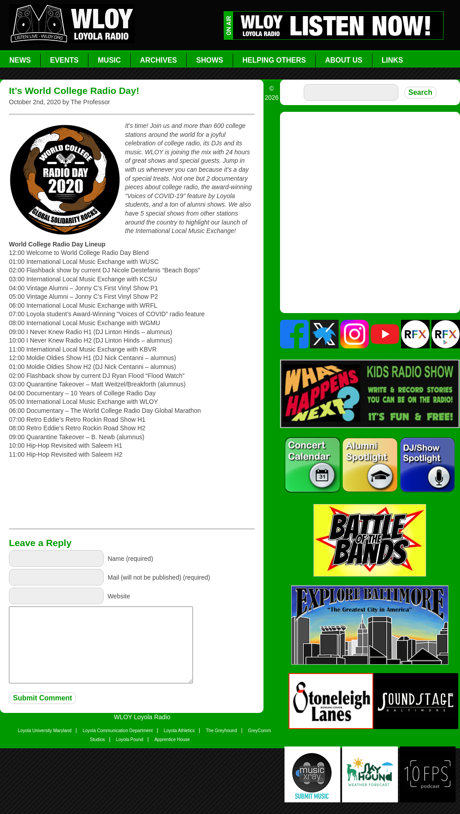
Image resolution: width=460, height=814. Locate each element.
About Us (344, 60)
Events (64, 60)
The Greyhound (221, 730)
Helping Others (274, 60)
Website (119, 596)
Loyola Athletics (179, 730)
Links (392, 60)
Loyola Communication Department (118, 730)
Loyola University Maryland (44, 730)
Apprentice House (172, 739)
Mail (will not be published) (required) (159, 577)
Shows (209, 60)
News (20, 60)
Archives (158, 60)
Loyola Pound (129, 739)
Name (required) (130, 558)
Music (109, 60)
